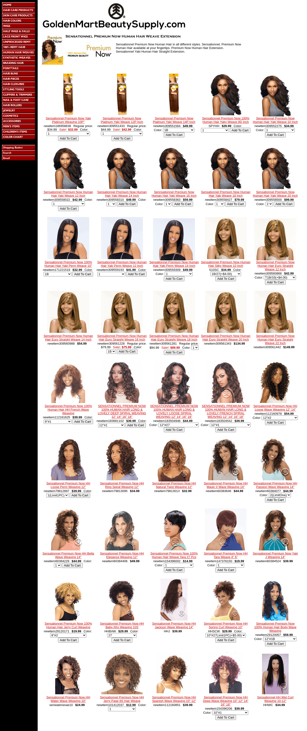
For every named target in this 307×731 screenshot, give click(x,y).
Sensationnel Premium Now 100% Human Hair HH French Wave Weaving (68, 409)
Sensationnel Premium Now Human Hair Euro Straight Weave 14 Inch (68, 337)
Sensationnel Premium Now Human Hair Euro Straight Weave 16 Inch (122, 337)
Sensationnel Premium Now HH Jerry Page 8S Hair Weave (122, 699)
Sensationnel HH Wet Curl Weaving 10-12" (275, 699)
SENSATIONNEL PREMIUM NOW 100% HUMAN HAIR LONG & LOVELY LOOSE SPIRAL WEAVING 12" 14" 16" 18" (174, 411)
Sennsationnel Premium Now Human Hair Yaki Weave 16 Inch (174, 193)
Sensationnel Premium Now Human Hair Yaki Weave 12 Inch (68, 193)
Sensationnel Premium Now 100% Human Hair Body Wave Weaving (275, 627)
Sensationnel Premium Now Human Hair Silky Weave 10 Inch (225, 264)
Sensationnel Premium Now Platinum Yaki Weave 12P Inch (122, 120)
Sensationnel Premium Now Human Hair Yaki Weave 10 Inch (275, 120)
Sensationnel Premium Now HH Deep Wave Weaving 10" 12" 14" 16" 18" (225, 700)
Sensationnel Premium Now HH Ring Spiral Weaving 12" (122, 485)
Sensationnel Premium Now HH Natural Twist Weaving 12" (174, 485)
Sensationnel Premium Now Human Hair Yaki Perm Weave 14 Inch (174, 264)
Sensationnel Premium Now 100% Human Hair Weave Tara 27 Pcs (174, 555)
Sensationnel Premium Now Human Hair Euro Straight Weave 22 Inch (275, 339)
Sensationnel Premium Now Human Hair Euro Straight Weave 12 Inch (275, 265)
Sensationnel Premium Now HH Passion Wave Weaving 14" (275, 485)
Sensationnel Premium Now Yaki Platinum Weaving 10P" (68, 120)
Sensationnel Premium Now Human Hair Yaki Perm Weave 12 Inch (122, 264)
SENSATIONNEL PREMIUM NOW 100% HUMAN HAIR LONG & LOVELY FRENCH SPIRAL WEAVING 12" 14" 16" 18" (225, 411)
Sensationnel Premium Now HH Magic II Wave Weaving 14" (226, 485)
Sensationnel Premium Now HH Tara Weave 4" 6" (226, 555)
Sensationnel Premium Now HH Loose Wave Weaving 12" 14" (275, 407)
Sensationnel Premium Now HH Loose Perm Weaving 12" (68, 485)
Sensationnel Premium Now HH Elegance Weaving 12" (122, 555)
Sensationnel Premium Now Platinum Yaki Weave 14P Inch (174, 120)
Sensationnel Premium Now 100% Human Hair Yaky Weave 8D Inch (225, 120)
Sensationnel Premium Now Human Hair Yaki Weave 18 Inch (225, 193)
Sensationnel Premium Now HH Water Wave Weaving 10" (68, 699)
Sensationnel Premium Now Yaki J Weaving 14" (275, 555)
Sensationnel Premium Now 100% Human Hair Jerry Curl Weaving (68, 625)
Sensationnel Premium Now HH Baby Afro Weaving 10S (122, 625)
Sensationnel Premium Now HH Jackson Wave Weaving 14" (174, 625)
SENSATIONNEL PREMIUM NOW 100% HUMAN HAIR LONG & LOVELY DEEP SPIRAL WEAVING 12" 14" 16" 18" (122, 411)
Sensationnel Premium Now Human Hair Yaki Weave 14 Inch (122, 193)
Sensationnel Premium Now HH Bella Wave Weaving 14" (68, 555)
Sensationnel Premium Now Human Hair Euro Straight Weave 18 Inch (174, 337)
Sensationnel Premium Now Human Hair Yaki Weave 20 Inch (275, 193)
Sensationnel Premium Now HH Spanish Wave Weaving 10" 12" (174, 699)
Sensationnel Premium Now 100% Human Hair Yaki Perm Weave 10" (68, 264)
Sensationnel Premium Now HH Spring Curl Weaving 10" (226, 625)
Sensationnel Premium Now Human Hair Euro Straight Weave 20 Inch (225, 337)
